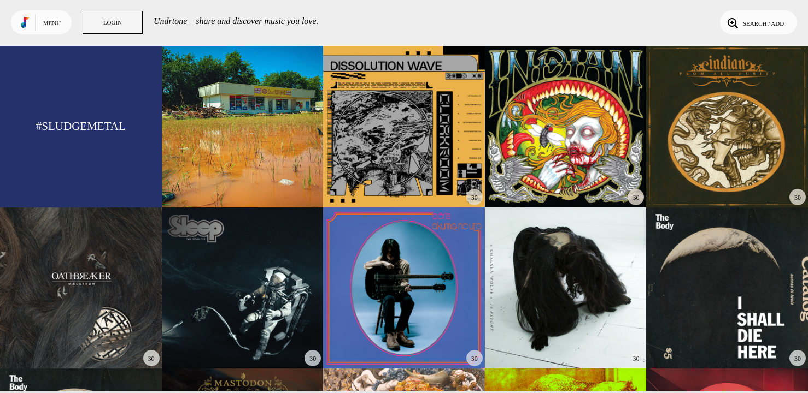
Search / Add (754, 22)
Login (112, 22)
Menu (52, 23)
